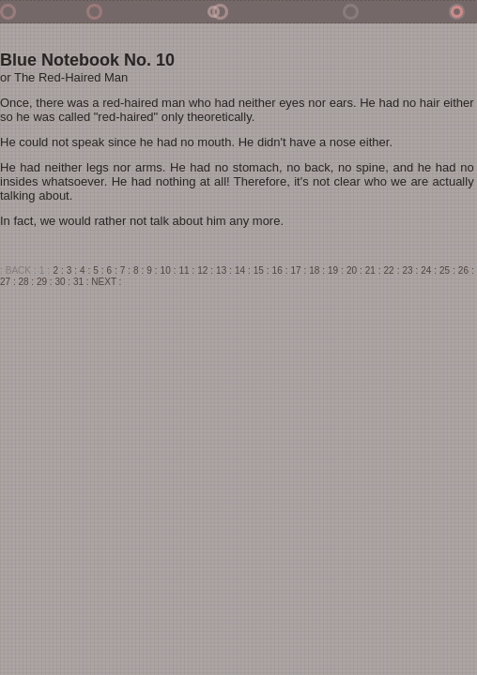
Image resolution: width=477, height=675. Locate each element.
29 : (45, 282)
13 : (224, 270)
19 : (336, 270)
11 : (186, 270)
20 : (354, 270)
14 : (243, 270)
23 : (410, 270)
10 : (169, 270)
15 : (261, 270)
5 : (98, 270)
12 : (205, 270)
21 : (373, 270)
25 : (447, 270)
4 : (85, 270)
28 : (26, 282)
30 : (62, 282)
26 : (466, 270)
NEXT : (106, 282)
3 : (72, 270)
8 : (138, 270)
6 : (112, 270)
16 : (280, 270)
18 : (317, 270)
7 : (125, 270)
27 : (8, 282)
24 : (429, 270)
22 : (392, 270)
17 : (298, 270)
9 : (151, 270)
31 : (81, 282)
